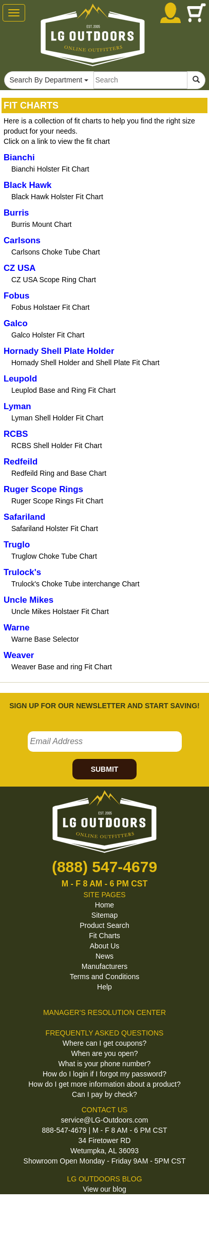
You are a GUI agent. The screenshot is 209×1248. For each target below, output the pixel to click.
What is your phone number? (105, 1064)
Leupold (20, 379)
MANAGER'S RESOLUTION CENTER (104, 1012)
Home (104, 905)
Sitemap (104, 915)
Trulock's (22, 572)
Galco (16, 323)
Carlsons (22, 240)
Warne (17, 627)
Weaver (19, 655)
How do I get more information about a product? (104, 1084)
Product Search (104, 925)
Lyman (17, 406)
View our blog (104, 1189)
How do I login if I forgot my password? (104, 1074)
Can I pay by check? (104, 1094)
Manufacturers (104, 966)
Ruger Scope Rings (43, 489)
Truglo (17, 544)
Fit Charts (104, 936)
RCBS (16, 434)
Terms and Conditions (104, 976)
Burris (16, 213)
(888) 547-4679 (104, 866)
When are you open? (104, 1053)
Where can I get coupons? (104, 1043)
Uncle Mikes (28, 600)
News (104, 956)
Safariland (24, 517)
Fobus (16, 296)
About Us (105, 946)
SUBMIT (105, 769)
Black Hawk (27, 185)
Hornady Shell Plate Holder (59, 351)
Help (104, 987)
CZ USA (19, 268)
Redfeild (20, 462)
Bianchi (19, 157)
